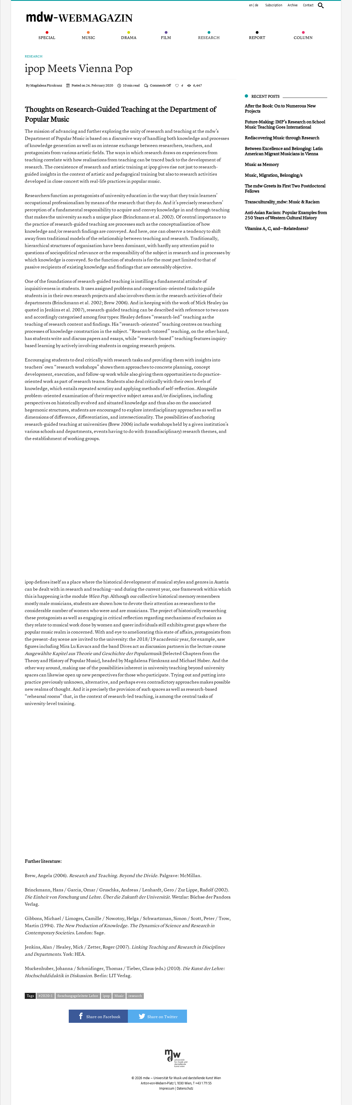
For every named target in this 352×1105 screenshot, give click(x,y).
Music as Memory (262, 164)
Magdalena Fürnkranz (46, 85)
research (135, 995)
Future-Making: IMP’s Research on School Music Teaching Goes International (285, 124)
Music (119, 995)
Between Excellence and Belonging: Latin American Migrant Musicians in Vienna (284, 151)
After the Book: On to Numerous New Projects (280, 108)
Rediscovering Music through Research (282, 138)
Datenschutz (185, 1088)
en (250, 5)
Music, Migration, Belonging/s (273, 175)
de (256, 5)
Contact (308, 5)
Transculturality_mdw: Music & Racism (282, 202)
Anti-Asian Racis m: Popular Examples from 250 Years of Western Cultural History (286, 215)
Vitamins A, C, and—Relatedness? (277, 228)
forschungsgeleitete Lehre (77, 995)
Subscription (273, 5)
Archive (293, 5)
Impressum (166, 1088)
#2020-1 (45, 995)
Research (34, 56)
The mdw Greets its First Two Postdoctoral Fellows (285, 188)
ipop (106, 995)
